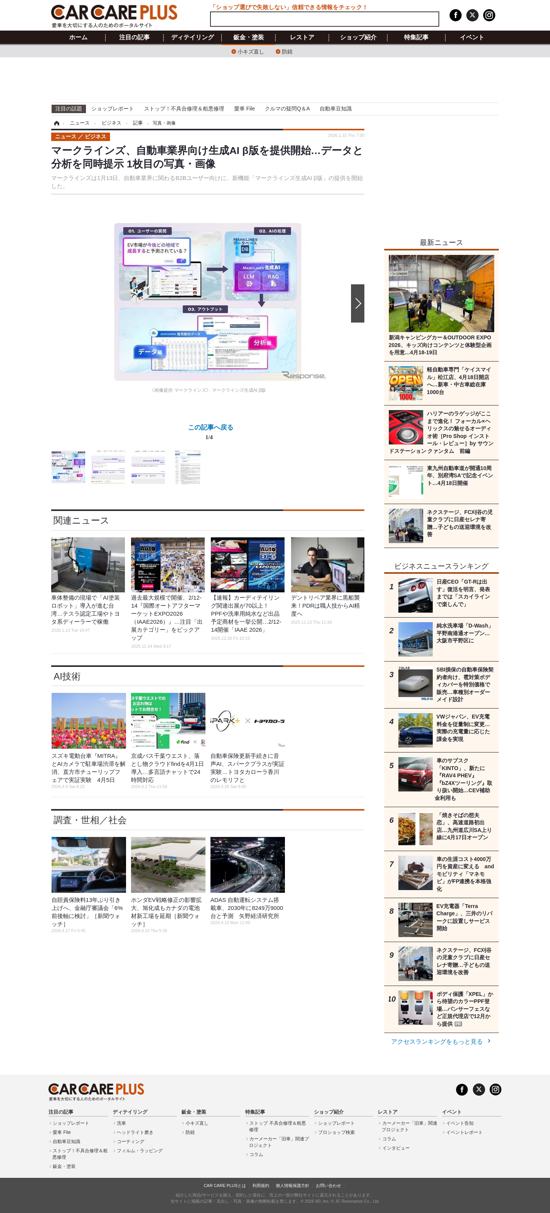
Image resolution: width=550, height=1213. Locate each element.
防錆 (287, 51)
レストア (302, 37)
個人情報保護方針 (292, 1185)
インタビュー (396, 1148)
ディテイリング (192, 37)
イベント (472, 37)
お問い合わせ (328, 1185)
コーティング (130, 1141)
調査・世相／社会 (90, 820)
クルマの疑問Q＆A (287, 108)
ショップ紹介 (358, 37)
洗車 (121, 1123)
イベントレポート (464, 1132)
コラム (256, 1154)
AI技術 (67, 676)
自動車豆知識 (336, 108)
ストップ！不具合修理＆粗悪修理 (184, 108)
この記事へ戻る (210, 433)
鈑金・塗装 (248, 37)
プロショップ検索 (336, 1132)
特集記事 (416, 37)
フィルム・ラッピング (140, 1150)
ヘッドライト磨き (135, 1132)
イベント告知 (460, 1123)
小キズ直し (251, 51)
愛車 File (244, 108)
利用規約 (260, 1185)
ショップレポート (112, 108)
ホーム (78, 37)
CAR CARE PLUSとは (225, 1185)
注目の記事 (134, 37)
